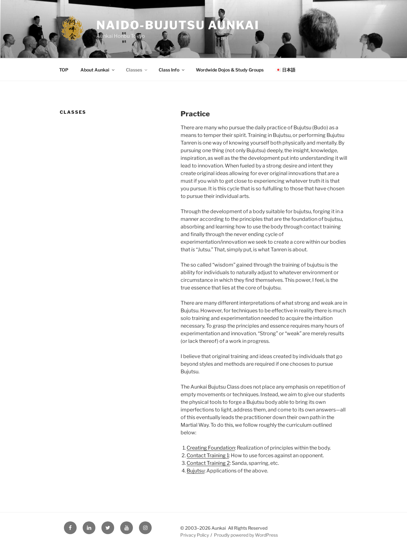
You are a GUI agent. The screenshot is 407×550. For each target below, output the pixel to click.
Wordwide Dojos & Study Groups (230, 69)
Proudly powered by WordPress (246, 535)
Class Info (172, 69)
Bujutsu (195, 471)
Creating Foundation (211, 448)
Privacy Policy (194, 535)
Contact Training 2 (208, 463)
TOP (63, 69)
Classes (137, 69)
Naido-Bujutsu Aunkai (177, 25)
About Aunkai (97, 69)
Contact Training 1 (208, 455)
